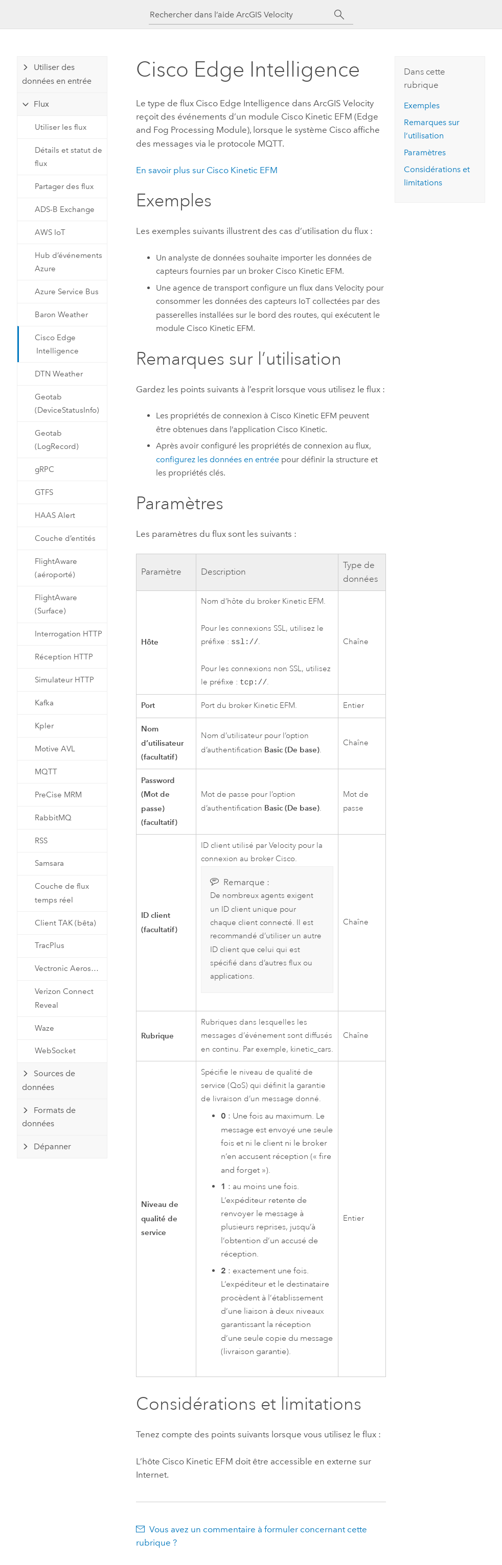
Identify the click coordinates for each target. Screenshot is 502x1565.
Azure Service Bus (67, 291)
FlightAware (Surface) (56, 604)
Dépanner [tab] (52, 1146)
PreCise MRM (58, 794)
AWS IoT (50, 232)
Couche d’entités (65, 538)
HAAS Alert (55, 515)
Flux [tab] (41, 104)
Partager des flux (64, 186)
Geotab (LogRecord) (57, 440)
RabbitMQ (53, 817)
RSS (41, 840)
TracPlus (49, 945)
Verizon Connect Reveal (64, 998)
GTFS (44, 492)
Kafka (44, 702)
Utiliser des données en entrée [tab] (57, 73)
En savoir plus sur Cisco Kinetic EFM (207, 170)
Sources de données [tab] (48, 1080)
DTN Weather (59, 373)
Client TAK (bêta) (65, 923)
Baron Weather (61, 314)
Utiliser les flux (60, 127)
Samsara (49, 863)
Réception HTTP (64, 656)
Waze (44, 1028)
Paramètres (425, 152)
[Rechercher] (339, 15)
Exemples (422, 105)
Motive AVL (55, 748)
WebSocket (55, 1050)
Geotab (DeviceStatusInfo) (67, 403)
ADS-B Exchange (65, 209)
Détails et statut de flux (68, 157)
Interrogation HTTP (68, 633)
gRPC (44, 469)
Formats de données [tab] (49, 1116)
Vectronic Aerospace (71, 968)
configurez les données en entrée (217, 459)
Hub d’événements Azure (68, 262)
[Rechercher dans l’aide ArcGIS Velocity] (242, 14)
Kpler (44, 725)
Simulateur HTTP (64, 679)
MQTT (46, 771)
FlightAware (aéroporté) (56, 568)
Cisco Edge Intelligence (57, 344)
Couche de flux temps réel (62, 893)
